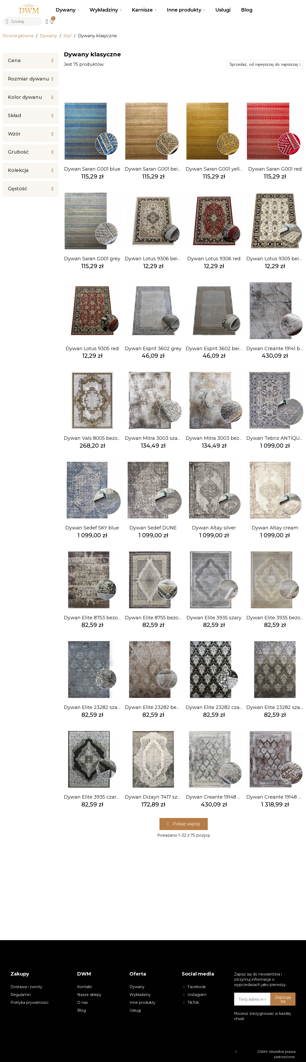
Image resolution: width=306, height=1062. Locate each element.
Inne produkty (186, 10)
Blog (246, 10)
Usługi (223, 10)
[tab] (31, 61)
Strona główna (18, 35)
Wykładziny (106, 10)
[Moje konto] (46, 21)
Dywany (67, 10)
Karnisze (144, 10)
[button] (183, 824)
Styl (67, 35)
